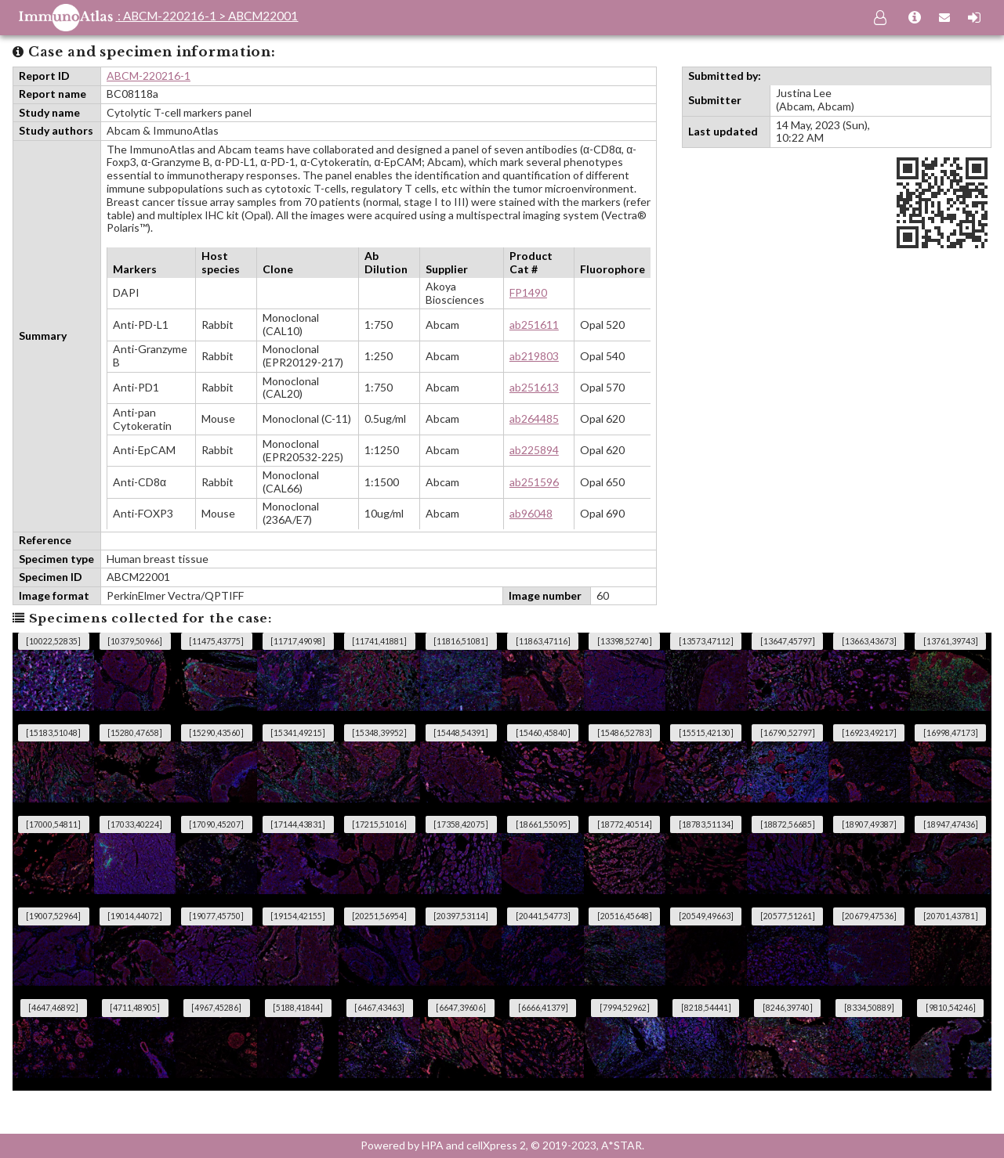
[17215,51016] (379, 824)
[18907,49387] (869, 824)
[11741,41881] (379, 641)
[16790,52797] (787, 733)
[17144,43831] (297, 824)
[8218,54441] (706, 1007)
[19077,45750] (216, 916)
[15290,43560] (216, 733)
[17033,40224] (134, 824)
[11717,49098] (297, 641)
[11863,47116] (543, 641)
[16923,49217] (869, 733)
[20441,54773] (543, 916)
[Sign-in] (974, 18)
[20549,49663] (706, 916)
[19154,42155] (297, 916)
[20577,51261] (787, 916)
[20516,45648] (624, 916)
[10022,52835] (53, 641)
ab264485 (534, 418)
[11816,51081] (460, 641)
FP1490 (528, 292)
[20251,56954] (379, 916)
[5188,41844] (298, 1007)
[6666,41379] (543, 1007)
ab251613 (534, 387)
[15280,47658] (134, 733)
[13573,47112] (706, 641)
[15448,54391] (460, 733)
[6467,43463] (379, 1007)
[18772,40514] (624, 824)
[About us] (915, 18)
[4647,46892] (53, 1007)
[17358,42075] (460, 824)
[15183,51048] (53, 733)
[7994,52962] (625, 1007)
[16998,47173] (950, 733)
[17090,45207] (216, 824)
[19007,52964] (53, 916)
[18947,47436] (950, 824)
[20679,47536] (869, 916)
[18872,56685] (787, 824)
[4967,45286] (216, 1007)
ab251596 (534, 482)
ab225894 (534, 449)
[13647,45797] (787, 641)
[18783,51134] (706, 824)
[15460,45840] (543, 733)
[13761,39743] (950, 641)
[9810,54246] (951, 1007)
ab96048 (531, 513)
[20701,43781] (950, 916)
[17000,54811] (53, 824)
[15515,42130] (706, 733)
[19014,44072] (134, 916)
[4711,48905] (135, 1007)
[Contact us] (944, 18)
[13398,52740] (624, 641)
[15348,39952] (379, 733)
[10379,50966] (134, 641)
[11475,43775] (216, 641)
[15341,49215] (297, 733)
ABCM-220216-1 (148, 75)
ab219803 (534, 356)
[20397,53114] (460, 916)
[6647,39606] (461, 1007)
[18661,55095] (543, 824)
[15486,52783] (624, 733)
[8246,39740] (788, 1007)
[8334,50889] (869, 1007)
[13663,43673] (869, 641)
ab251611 (534, 324)
